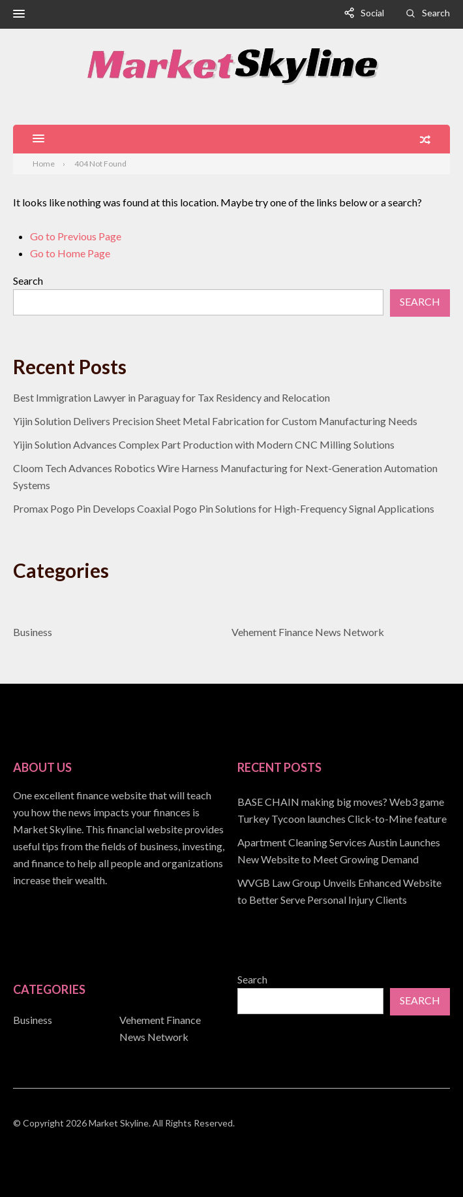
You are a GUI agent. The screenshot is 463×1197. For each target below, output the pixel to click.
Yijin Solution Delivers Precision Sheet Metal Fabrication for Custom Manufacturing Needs (215, 421)
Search (436, 12)
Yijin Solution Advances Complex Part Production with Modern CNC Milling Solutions (204, 444)
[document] (343, 851)
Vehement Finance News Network (308, 632)
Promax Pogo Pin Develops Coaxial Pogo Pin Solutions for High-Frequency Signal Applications (223, 508)
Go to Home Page (70, 253)
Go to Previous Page (75, 236)
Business (32, 632)
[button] (19, 14)
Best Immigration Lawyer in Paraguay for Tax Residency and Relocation (171, 397)
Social (372, 12)
